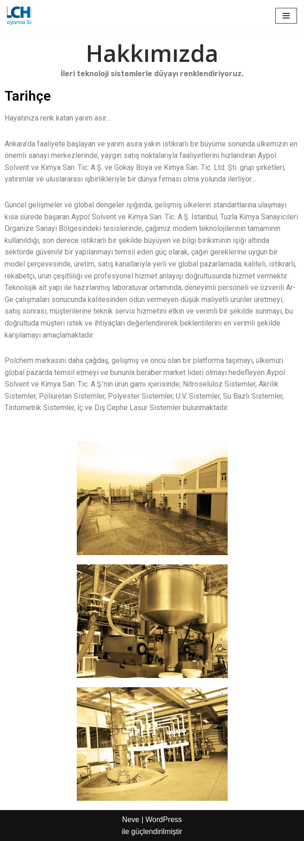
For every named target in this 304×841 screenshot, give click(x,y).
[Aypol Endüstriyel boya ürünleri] (19, 15)
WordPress (163, 819)
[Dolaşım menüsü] (286, 16)
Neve (130, 819)
